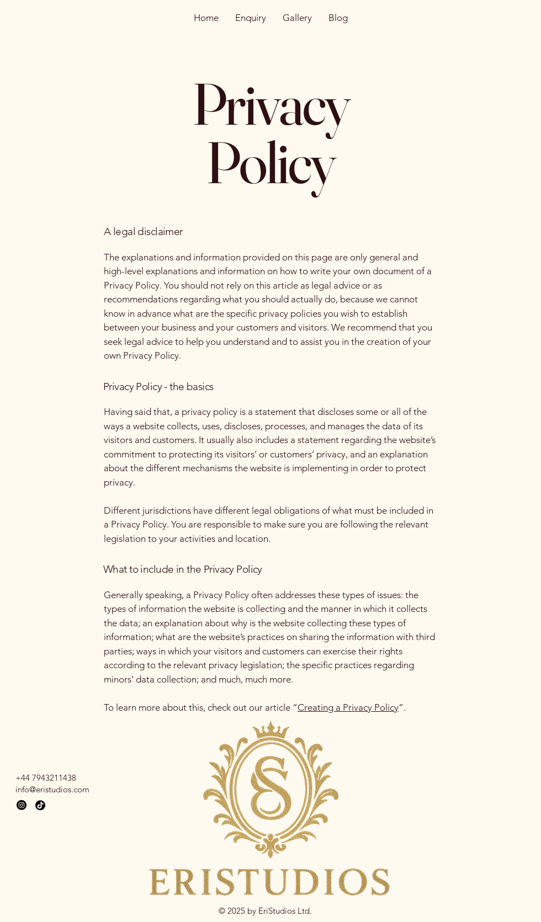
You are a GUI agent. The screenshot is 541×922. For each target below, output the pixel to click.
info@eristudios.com (52, 789)
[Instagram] (21, 805)
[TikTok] (40, 805)
